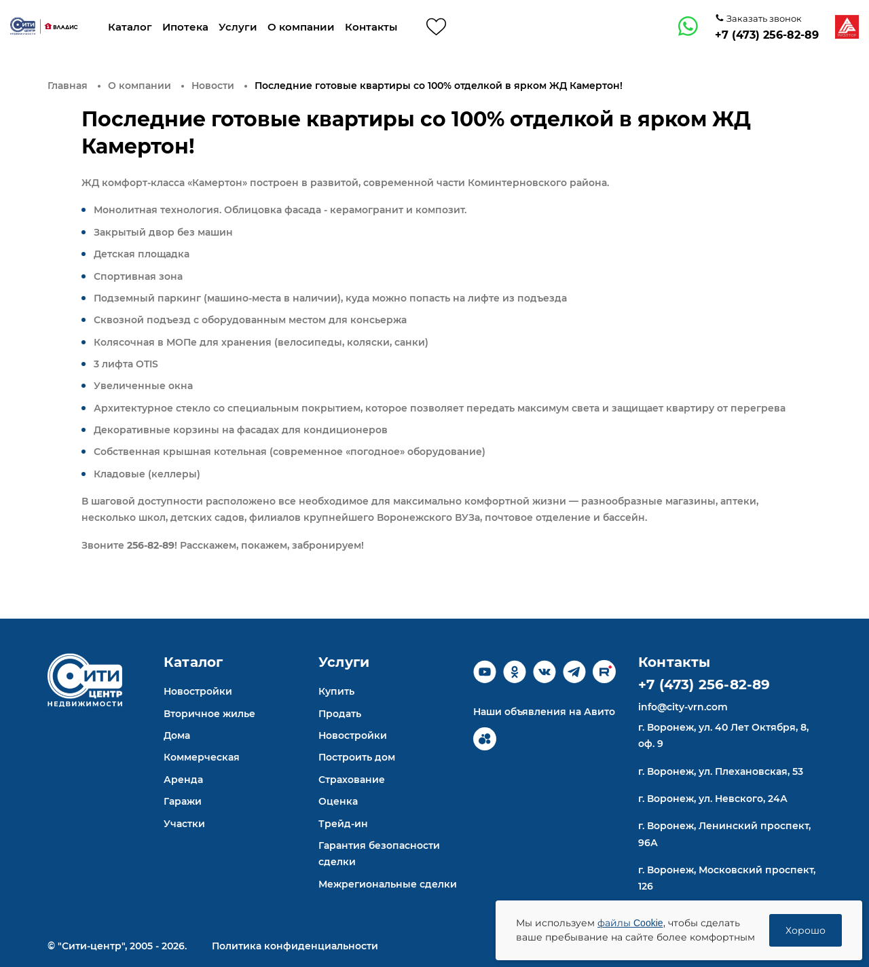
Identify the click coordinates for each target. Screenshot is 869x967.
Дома (177, 735)
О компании (301, 26)
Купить (336, 691)
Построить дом (356, 757)
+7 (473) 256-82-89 (767, 35)
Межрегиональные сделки (387, 884)
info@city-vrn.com (683, 707)
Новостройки (198, 691)
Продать (339, 714)
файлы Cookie (630, 923)
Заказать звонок (763, 18)
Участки (184, 824)
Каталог (130, 26)
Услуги (238, 26)
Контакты (371, 26)
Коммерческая (202, 757)
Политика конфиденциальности (295, 946)
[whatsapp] (688, 26)
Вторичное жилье (209, 714)
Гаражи (183, 801)
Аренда (183, 779)
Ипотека (185, 26)
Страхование (351, 779)
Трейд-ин (343, 824)
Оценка (338, 801)
